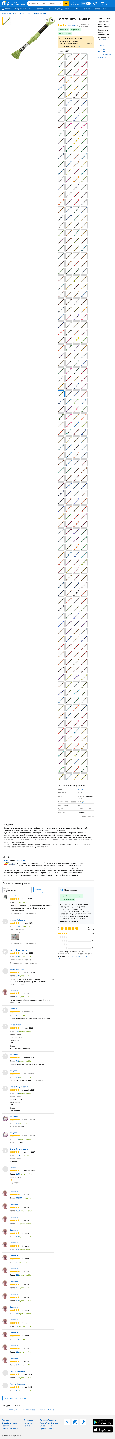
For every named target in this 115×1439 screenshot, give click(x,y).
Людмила (14, 1055)
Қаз (83, 3)
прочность (76, 30)
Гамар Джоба (15, 1025)
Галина (13, 1167)
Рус (88, 3)
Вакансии (28, 1426)
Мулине (44, 13)
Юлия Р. (13, 896)
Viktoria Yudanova (17, 920)
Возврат (5, 1426)
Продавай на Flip (43, 9)
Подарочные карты (102, 9)
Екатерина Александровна (21, 969)
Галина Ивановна (17, 1371)
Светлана (14, 990)
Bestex (80, 789)
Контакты (102, 57)
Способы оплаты (104, 54)
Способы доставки (101, 50)
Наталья (13, 1009)
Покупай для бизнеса (63, 9)
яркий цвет (64, 30)
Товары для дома (8, 13)
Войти (73, 3)
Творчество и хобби (23, 13)
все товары (22, 860)
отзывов (72, 25)
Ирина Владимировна (19, 950)
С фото (38, 890)
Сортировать (7, 888)
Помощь (5, 1420)
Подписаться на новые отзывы (83, 25)
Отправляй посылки (23, 9)
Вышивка (36, 13)
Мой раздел (75, 4)
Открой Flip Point (82, 9)
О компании (29, 1420)
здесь (77, 46)
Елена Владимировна (19, 1087)
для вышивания (65, 33)
